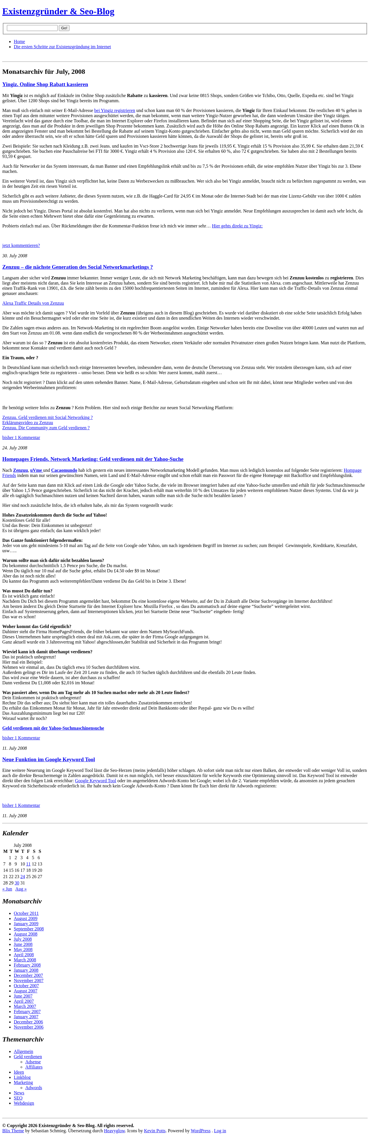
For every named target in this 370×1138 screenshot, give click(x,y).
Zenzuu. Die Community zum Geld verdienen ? (46, 427)
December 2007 (28, 975)
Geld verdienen (28, 1056)
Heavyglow (114, 1130)
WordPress (201, 1130)
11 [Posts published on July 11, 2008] (28, 863)
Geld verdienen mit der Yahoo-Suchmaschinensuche (53, 728)
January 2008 (26, 970)
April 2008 (24, 954)
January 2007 (26, 1016)
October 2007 (26, 985)
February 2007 (27, 1011)
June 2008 (23, 944)
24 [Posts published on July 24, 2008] (22, 876)
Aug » (21, 888)
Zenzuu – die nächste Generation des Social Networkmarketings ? (77, 267)
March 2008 (25, 959)
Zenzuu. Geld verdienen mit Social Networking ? (47, 417)
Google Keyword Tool (95, 780)
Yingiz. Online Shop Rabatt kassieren (45, 84)
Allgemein (23, 1051)
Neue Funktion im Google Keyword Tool (48, 759)
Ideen (19, 1072)
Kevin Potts (155, 1130)
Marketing (23, 1082)
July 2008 (23, 939)
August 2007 (25, 990)
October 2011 (26, 913)
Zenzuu (20, 470)
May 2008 (23, 949)
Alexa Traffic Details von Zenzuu (33, 303)
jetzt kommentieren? (21, 245)
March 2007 (25, 1006)
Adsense (33, 1061)
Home (19, 41)
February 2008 (27, 965)
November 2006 (29, 1027)
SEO (18, 1098)
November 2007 (29, 980)
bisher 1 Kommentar (21, 437)
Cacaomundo (64, 470)
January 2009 (26, 923)
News (19, 1092)
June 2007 (23, 996)
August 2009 (25, 918)
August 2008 (25, 934)
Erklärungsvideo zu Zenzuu (27, 422)
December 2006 (28, 1021)
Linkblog (22, 1077)
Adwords (33, 1087)
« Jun (7, 888)
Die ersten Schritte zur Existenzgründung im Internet (62, 46)
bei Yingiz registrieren (114, 110)
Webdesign (24, 1103)
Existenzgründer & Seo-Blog (58, 11)
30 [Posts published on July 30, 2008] (17, 882)
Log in (220, 1130)
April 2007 (24, 1001)
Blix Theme (13, 1130)
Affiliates (33, 1066)
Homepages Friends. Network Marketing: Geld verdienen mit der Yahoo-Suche (92, 459)
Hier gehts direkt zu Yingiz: (237, 225)
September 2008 (29, 928)
